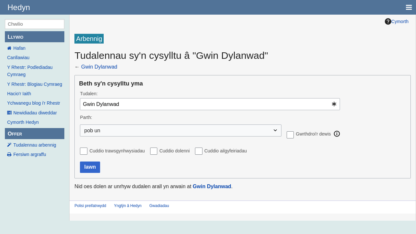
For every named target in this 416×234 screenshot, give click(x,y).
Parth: (86, 117)
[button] (337, 134)
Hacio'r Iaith (19, 93)
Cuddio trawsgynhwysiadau (117, 150)
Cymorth (397, 21)
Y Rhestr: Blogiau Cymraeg (34, 84)
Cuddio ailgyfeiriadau (225, 150)
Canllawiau (18, 57)
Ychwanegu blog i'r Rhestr (33, 103)
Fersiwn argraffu (29, 154)
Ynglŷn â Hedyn (128, 205)
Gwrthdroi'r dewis (313, 133)
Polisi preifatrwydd (90, 205)
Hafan (19, 48)
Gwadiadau (159, 205)
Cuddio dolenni (174, 150)
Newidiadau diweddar (35, 112)
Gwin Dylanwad (99, 67)
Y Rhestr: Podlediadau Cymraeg (30, 71)
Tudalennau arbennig (34, 145)
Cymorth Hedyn (23, 122)
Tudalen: (89, 93)
